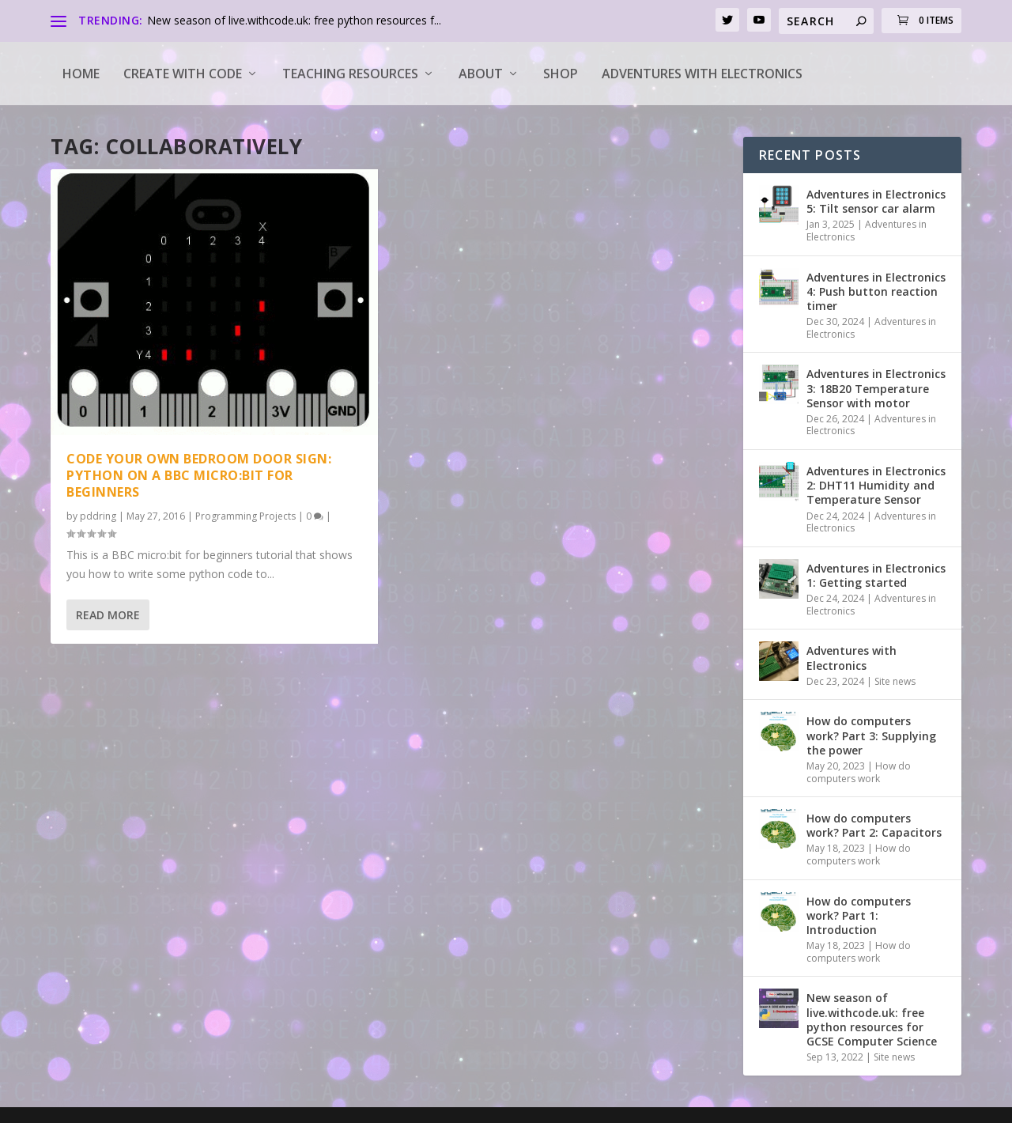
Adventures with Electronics (702, 73)
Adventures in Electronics (866, 230)
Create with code (182, 73)
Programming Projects (245, 516)
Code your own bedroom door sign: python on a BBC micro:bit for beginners (198, 475)
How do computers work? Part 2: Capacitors (874, 825)
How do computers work (858, 772)
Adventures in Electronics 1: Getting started (876, 575)
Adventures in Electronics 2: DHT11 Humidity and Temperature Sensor (876, 485)
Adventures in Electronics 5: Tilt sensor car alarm (876, 201)
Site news (895, 681)
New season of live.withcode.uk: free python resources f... (294, 20)
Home (81, 73)
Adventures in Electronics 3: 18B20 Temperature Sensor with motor (876, 388)
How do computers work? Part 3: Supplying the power (871, 735)
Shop (560, 73)
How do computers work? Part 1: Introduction (858, 915)
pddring (98, 516)
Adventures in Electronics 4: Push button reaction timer (876, 291)
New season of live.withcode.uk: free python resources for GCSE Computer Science (871, 1019)
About (481, 73)
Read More (108, 614)
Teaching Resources (350, 73)
